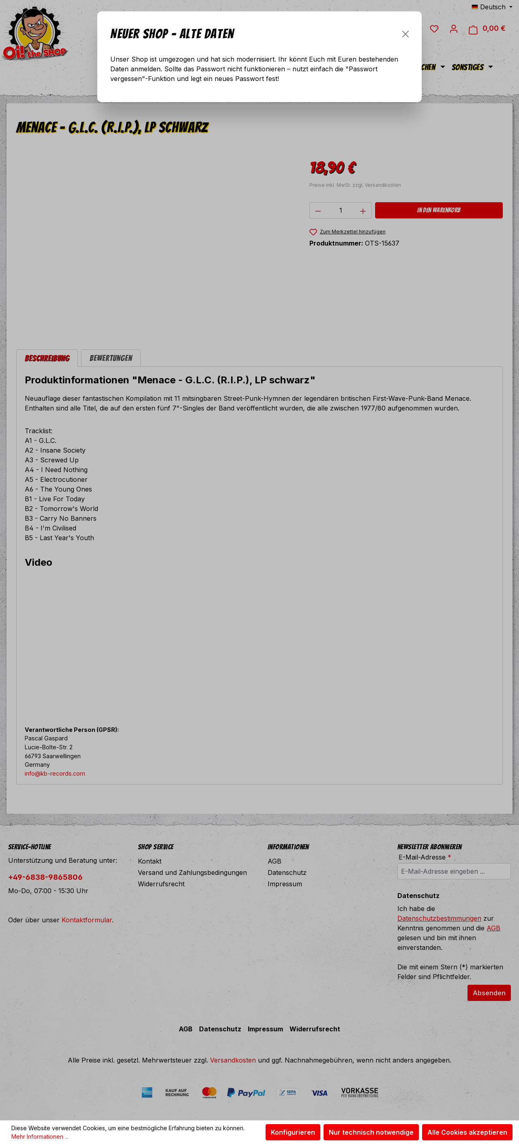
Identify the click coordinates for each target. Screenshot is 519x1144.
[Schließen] (405, 34)
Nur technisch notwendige (371, 1132)
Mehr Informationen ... (40, 1136)
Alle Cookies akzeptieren (467, 1132)
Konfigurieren (293, 1132)
